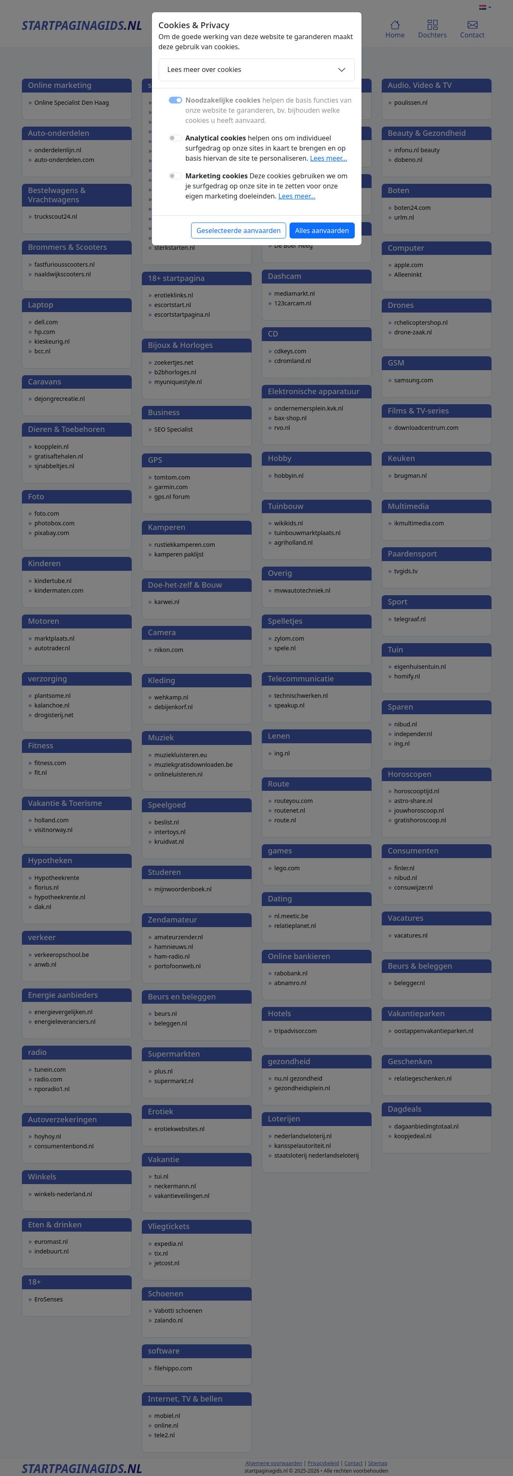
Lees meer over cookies (204, 69)
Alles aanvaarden (322, 230)
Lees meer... (328, 158)
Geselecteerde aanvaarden (239, 230)
